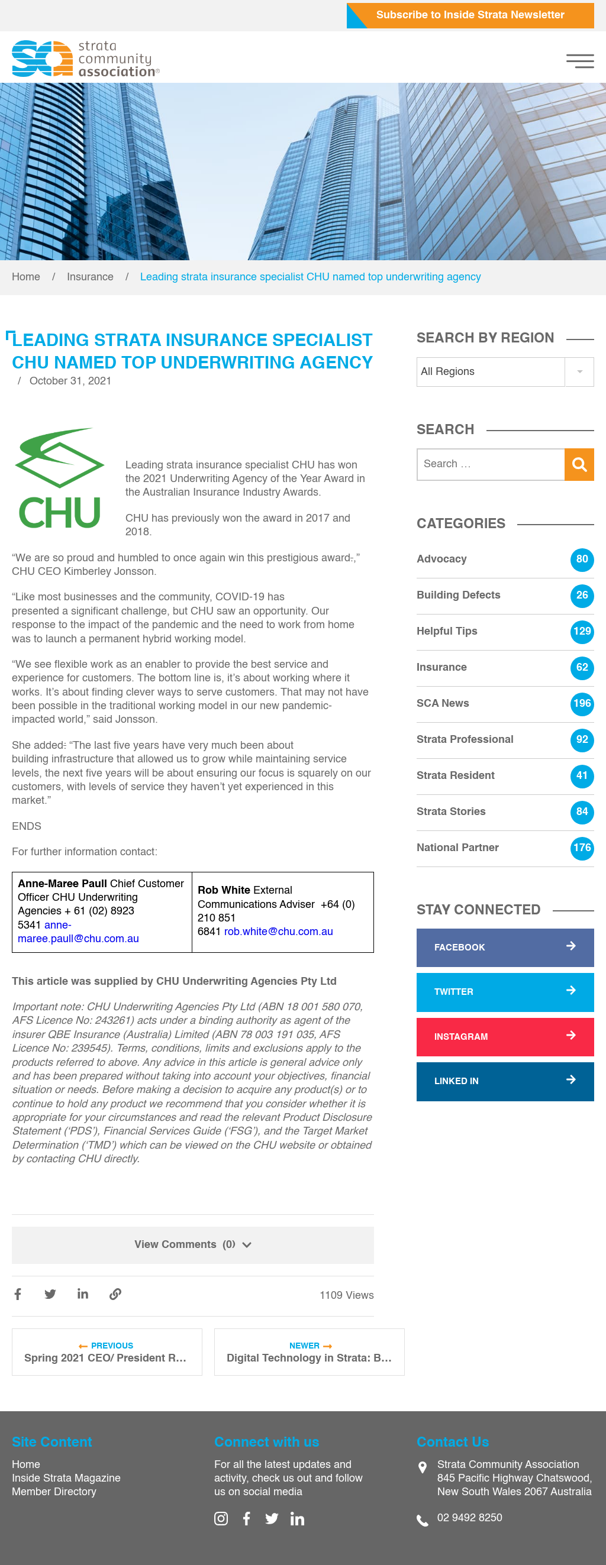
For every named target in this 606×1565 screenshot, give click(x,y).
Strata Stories (505, 812)
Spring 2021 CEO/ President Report (107, 1358)
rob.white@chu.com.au (278, 932)
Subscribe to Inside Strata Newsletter (470, 15)
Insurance (90, 277)
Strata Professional (505, 740)
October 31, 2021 (71, 381)
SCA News (505, 704)
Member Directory (54, 1492)
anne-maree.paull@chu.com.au (78, 932)
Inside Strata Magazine (66, 1478)
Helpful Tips (505, 632)
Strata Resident (505, 776)
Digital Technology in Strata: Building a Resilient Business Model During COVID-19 (309, 1358)
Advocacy (505, 560)
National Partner (505, 849)
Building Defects (505, 596)
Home (26, 277)
